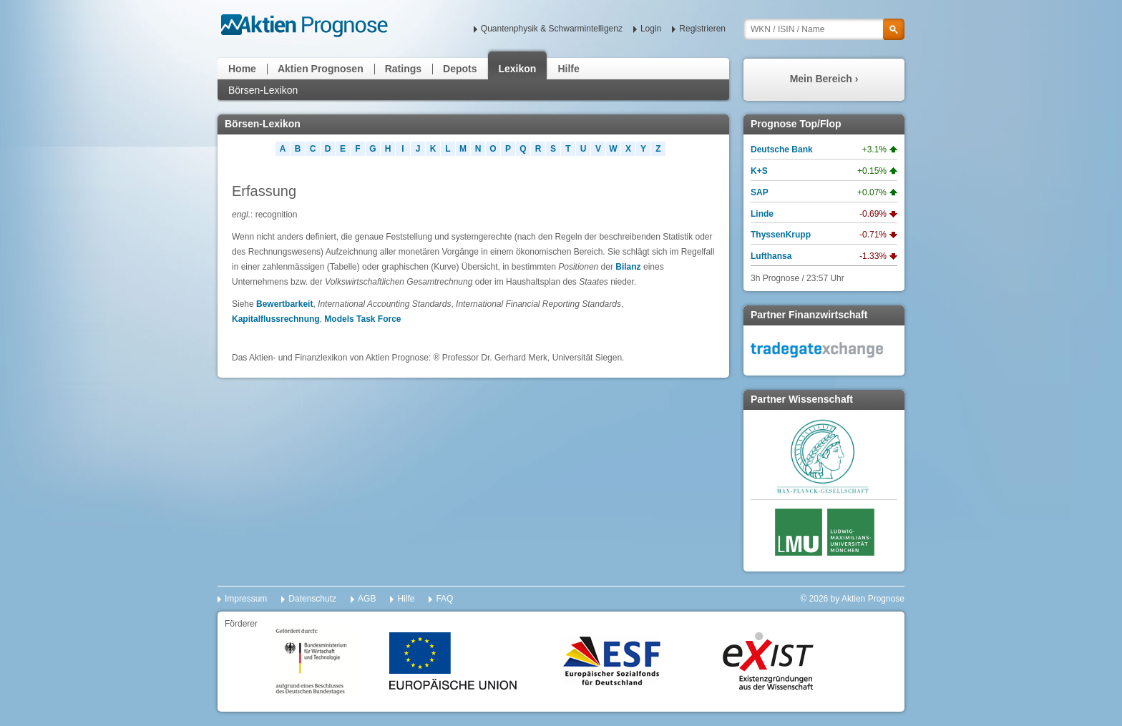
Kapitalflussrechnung (276, 319)
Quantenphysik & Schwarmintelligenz (552, 29)
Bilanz (627, 267)
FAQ (444, 599)
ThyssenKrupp (781, 235)
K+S (759, 171)
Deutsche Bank (782, 149)
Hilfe (568, 69)
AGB (367, 599)
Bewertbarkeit (284, 304)
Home (242, 69)
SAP (760, 192)
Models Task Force (362, 319)
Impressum (246, 599)
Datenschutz (312, 599)
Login (650, 29)
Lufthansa (771, 256)
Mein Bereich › (824, 78)
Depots (460, 69)
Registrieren (702, 29)
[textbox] (823, 29)
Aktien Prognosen (321, 69)
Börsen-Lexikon (263, 90)
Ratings (403, 69)
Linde (762, 214)
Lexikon (518, 69)
